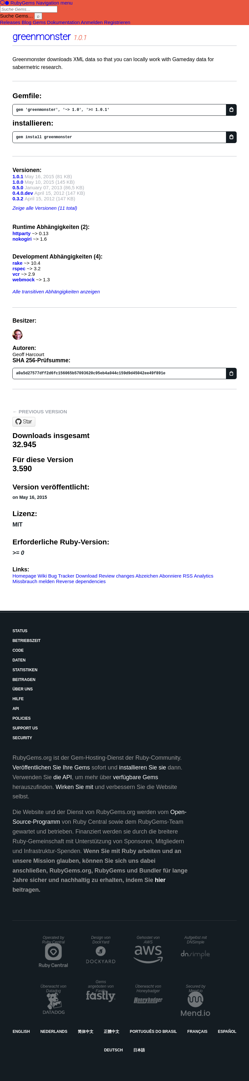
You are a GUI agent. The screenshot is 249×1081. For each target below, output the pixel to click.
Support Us (25, 728)
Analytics (203, 576)
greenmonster (41, 36)
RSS (188, 576)
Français (197, 1031)
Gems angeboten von (100, 986)
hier (160, 880)
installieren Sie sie (142, 767)
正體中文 (111, 1031)
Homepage (24, 576)
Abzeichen (147, 576)
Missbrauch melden (33, 581)
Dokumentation (63, 22)
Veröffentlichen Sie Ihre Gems (51, 767)
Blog (26, 22)
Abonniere (170, 576)
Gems (39, 22)
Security (22, 738)
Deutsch (113, 1050)
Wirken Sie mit (74, 787)
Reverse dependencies (81, 581)
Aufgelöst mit (195, 939)
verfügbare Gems (135, 777)
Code (18, 650)
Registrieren (117, 22)
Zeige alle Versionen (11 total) (44, 208)
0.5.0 (17, 187)
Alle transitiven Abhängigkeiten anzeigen (56, 291)
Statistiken (24, 670)
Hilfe (18, 699)
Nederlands (53, 1031)
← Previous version (39, 411)
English (21, 1031)
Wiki (42, 576)
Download (87, 576)
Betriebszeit (26, 640)
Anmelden (92, 22)
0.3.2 (17, 198)
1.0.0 (17, 182)
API (15, 708)
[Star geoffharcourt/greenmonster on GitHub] (23, 422)
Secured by (196, 988)
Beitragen (23, 679)
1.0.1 (17, 176)
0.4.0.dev (22, 193)
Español (227, 1031)
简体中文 (85, 1031)
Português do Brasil (153, 1031)
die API (62, 777)
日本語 (139, 1050)
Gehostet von (148, 939)
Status (19, 631)
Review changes (116, 576)
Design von (101, 939)
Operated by (53, 939)
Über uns (22, 689)
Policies (21, 718)
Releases (10, 22)
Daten (18, 660)
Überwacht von (53, 988)
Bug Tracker (61, 576)
